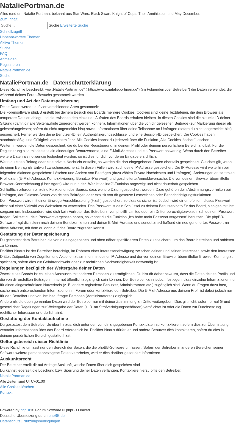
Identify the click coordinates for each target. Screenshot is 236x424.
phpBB (25, 410)
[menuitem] (20, 37)
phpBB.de (57, 416)
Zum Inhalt (8, 19)
